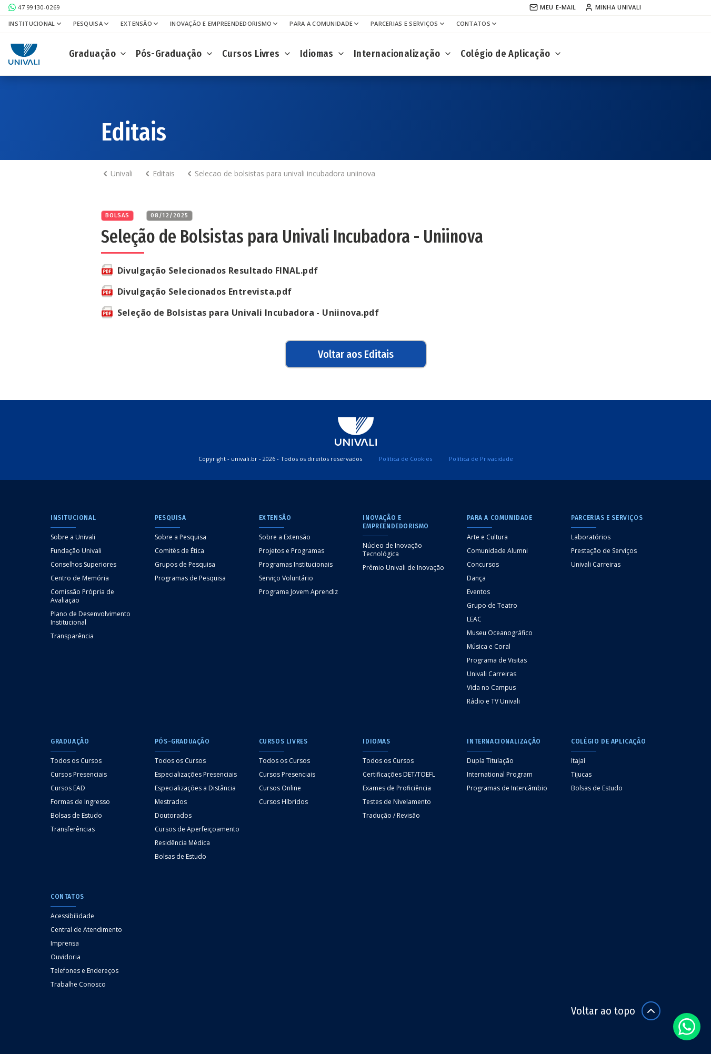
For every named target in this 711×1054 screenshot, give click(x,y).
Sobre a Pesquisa (180, 537)
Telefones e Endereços (84, 971)
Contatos (477, 23)
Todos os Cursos (76, 761)
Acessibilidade (72, 916)
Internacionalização (403, 53)
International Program (500, 774)
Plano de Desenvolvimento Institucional (91, 618)
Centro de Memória (80, 578)
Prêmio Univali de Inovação (403, 568)
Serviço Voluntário (286, 578)
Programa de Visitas (497, 660)
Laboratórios (590, 537)
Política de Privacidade (481, 459)
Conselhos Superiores (83, 564)
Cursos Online (280, 788)
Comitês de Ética (179, 551)
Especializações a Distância (195, 788)
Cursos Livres (257, 53)
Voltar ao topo (615, 1010)
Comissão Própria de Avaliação (82, 596)
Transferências (73, 829)
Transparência (72, 636)
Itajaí (578, 761)
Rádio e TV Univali (493, 701)
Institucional (35, 23)
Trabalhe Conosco (78, 984)
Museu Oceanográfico (500, 633)
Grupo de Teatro (492, 605)
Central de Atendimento (86, 930)
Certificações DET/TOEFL (399, 774)
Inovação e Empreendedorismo (224, 23)
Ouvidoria (66, 957)
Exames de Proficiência (397, 788)
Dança (476, 578)
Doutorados (173, 815)
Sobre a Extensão (285, 537)
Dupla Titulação (490, 761)
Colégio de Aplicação (511, 53)
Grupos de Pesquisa (185, 564)
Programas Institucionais (296, 564)
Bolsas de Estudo (76, 815)
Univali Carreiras (491, 674)
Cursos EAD (68, 788)
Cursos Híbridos (283, 802)
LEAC (474, 619)
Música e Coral (488, 647)
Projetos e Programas (291, 551)
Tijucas (581, 774)
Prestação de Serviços (604, 551)
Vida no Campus (491, 688)
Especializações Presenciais (196, 774)
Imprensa (65, 943)
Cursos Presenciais (79, 774)
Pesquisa (91, 23)
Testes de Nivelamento (397, 802)
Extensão (140, 23)
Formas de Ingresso (80, 802)
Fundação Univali (76, 551)
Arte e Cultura (487, 537)
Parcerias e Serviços (408, 23)
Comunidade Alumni (497, 551)
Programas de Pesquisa (190, 578)
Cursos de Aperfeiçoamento (197, 829)
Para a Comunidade (324, 23)
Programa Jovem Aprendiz (298, 592)
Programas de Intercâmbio (507, 788)
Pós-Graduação (175, 53)
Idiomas (322, 53)
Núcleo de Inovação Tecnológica (392, 549)
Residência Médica (182, 843)
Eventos (478, 592)
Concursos (483, 564)
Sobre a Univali (73, 537)
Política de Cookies (405, 459)
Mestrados (171, 802)
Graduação (98, 53)
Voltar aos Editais (356, 354)
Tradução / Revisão (391, 815)
